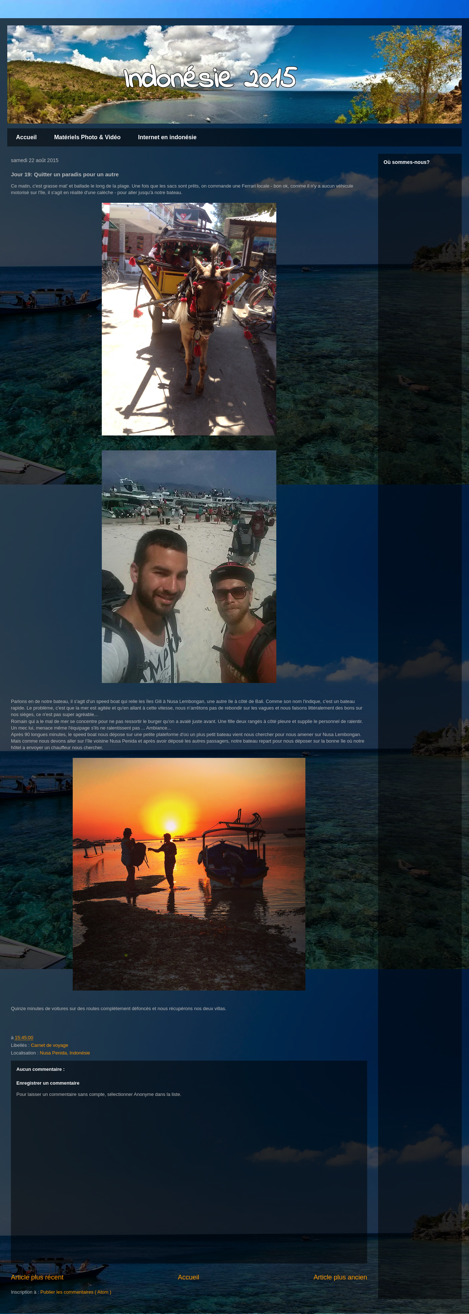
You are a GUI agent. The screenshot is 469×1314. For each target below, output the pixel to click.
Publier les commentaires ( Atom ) (75, 1292)
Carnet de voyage (49, 1045)
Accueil (26, 137)
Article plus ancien (340, 1277)
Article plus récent (37, 1277)
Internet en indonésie (167, 137)
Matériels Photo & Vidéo (87, 137)
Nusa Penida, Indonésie (65, 1053)
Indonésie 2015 (210, 80)
